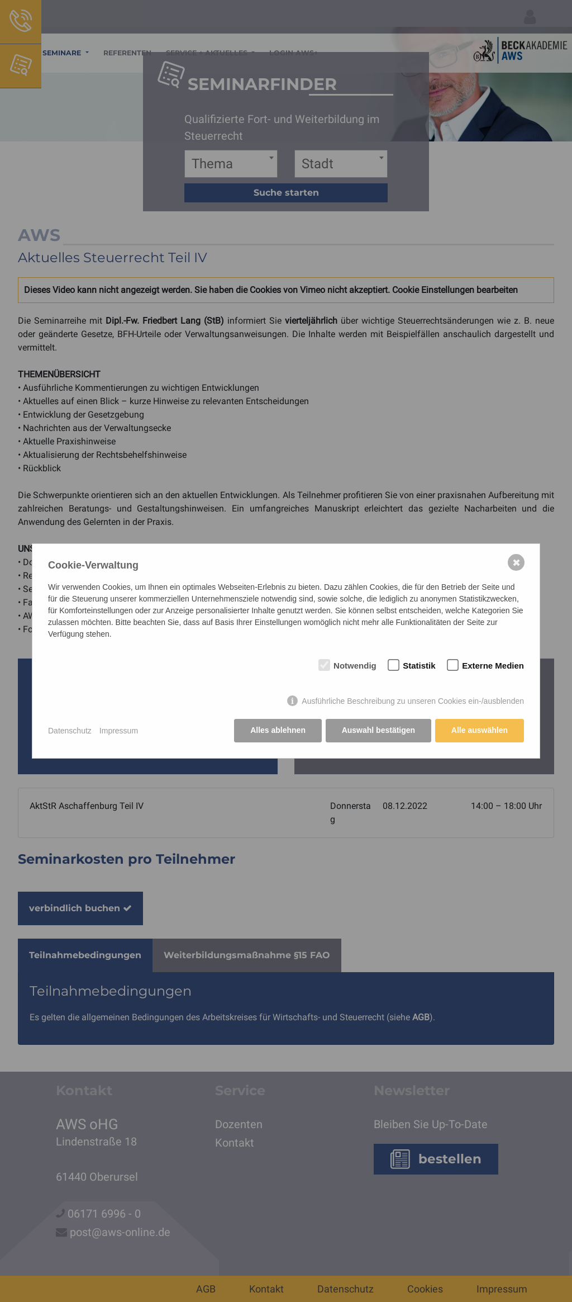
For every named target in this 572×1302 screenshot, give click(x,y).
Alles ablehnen (278, 730)
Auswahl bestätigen (377, 730)
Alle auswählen (479, 730)
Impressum (118, 730)
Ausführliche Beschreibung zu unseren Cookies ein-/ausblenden (413, 701)
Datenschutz (70, 730)
